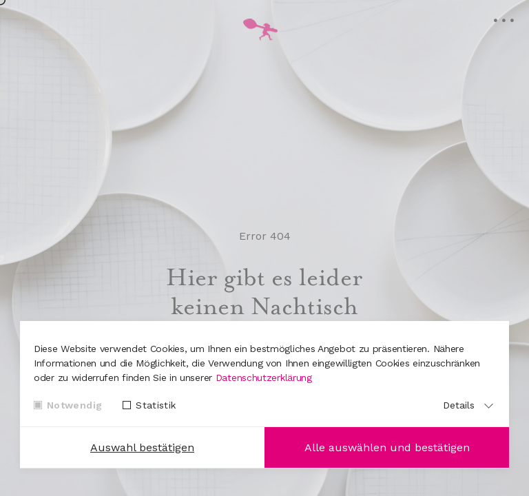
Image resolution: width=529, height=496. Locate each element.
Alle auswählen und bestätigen (387, 447)
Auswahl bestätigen (142, 447)
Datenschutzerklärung (264, 377)
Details (459, 405)
